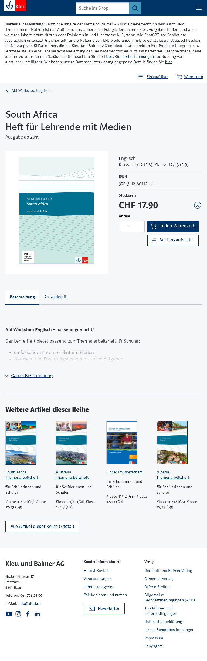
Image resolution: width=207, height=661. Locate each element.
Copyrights (153, 645)
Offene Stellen (156, 586)
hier (168, 61)
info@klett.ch (29, 603)
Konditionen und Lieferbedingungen (160, 611)
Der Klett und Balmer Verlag (168, 570)
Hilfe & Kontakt (97, 570)
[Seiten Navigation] (199, 8)
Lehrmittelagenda (99, 586)
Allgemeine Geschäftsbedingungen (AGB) (169, 597)
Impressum (153, 637)
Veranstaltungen (98, 578)
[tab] (22, 297)
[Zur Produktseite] (27, 443)
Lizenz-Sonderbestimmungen (129, 56)
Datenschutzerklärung (163, 621)
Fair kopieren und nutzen (105, 594)
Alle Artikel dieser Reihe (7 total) (42, 526)
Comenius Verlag (158, 578)
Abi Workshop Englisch (31, 90)
